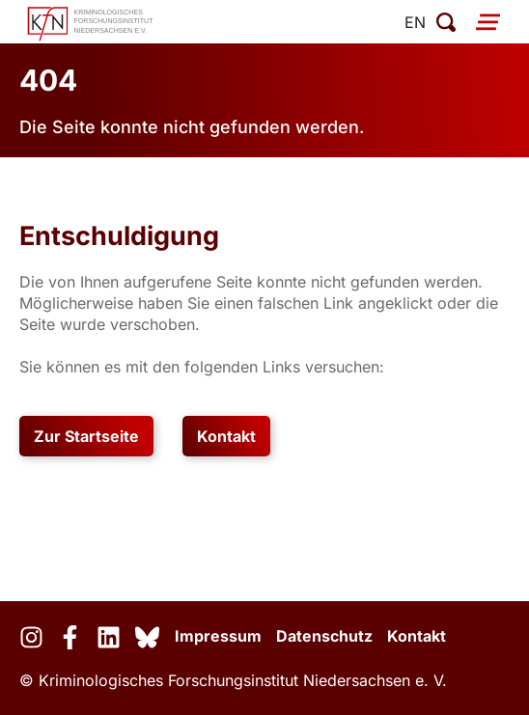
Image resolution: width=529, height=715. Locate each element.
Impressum (218, 636)
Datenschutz (324, 636)
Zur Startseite (86, 436)
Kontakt (226, 436)
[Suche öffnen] (446, 22)
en (415, 22)
